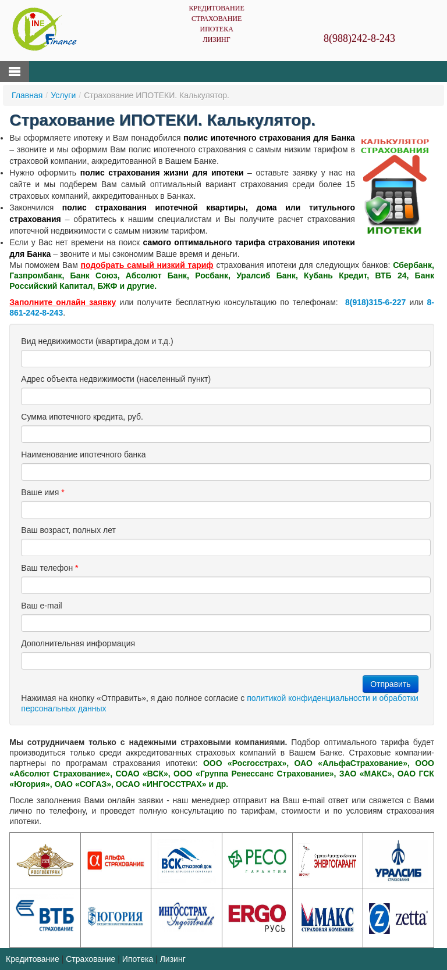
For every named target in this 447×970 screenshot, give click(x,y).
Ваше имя (42, 492)
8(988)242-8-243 (359, 38)
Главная (27, 95)
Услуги (63, 95)
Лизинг (216, 39)
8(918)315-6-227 (375, 302)
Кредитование (216, 8)
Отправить (390, 684)
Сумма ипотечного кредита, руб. (82, 416)
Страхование (216, 19)
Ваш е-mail (41, 605)
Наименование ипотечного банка (83, 454)
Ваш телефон (49, 567)
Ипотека (216, 29)
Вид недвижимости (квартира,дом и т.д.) (97, 341)
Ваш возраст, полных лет (68, 530)
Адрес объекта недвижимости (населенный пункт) (116, 379)
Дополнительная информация (78, 643)
